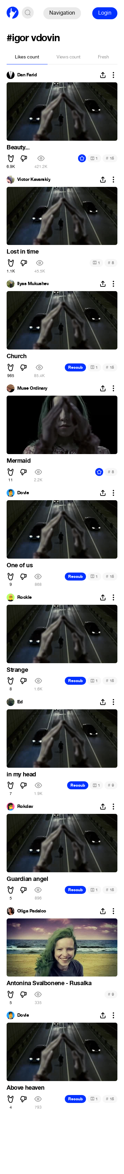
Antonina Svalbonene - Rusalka (49, 983)
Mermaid (18, 461)
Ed (20, 702)
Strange (17, 670)
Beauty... (18, 147)
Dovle (23, 493)
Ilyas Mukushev (33, 283)
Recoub (75, 367)
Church (17, 356)
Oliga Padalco (31, 911)
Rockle (24, 597)
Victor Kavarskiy (33, 179)
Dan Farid (27, 75)
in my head (21, 774)
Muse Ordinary (32, 388)
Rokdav (25, 806)
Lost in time (22, 252)
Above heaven (25, 1088)
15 (110, 158)
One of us (20, 565)
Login (104, 12)
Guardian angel (27, 879)
